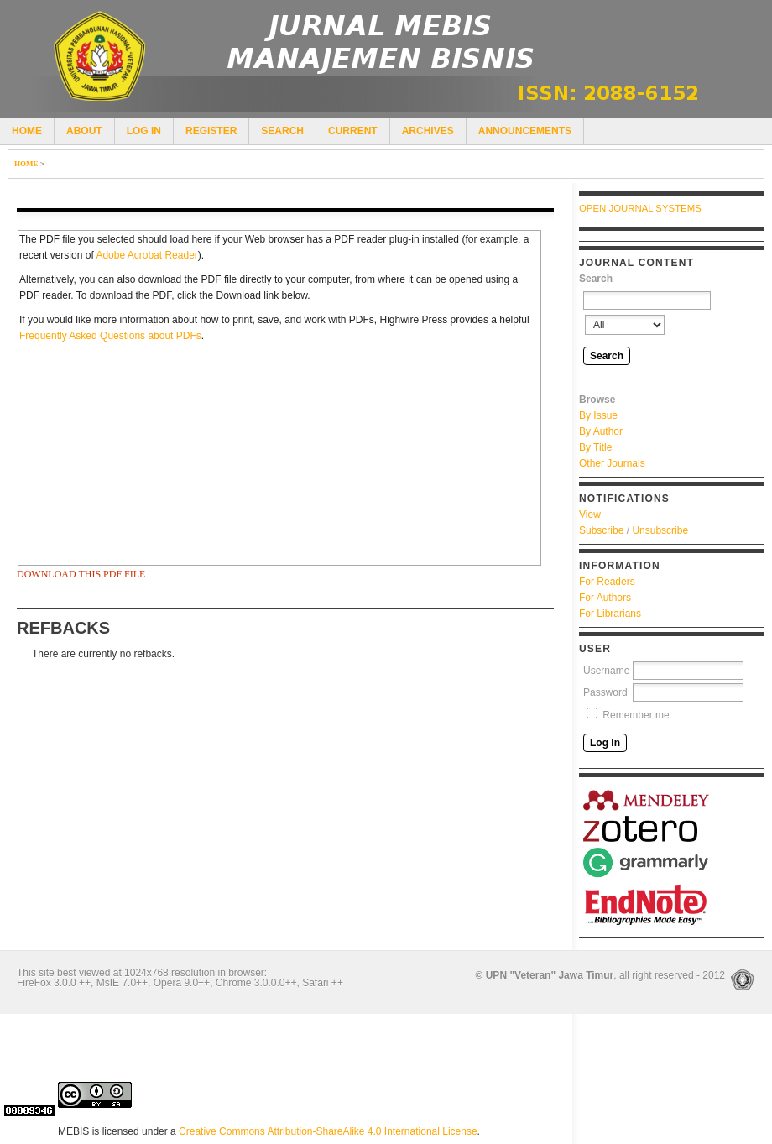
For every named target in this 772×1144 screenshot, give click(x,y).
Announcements (524, 131)
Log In (144, 131)
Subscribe (601, 530)
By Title (595, 447)
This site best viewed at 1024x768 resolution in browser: (142, 973)
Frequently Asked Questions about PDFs (110, 336)
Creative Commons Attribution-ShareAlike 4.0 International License (328, 1131)
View (590, 514)
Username (606, 670)
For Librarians (610, 613)
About (84, 131)
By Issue (598, 415)
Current (353, 131)
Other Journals (612, 463)
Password (605, 692)
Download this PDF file (81, 574)
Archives (428, 131)
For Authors (605, 597)
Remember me (635, 715)
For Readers (607, 582)
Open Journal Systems (640, 208)
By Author (601, 431)
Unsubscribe (660, 530)
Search (282, 131)
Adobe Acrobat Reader (146, 255)
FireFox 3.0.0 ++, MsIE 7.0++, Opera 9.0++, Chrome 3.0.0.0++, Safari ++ (180, 983)
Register (211, 131)
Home (27, 131)
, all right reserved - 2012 (600, 975)
